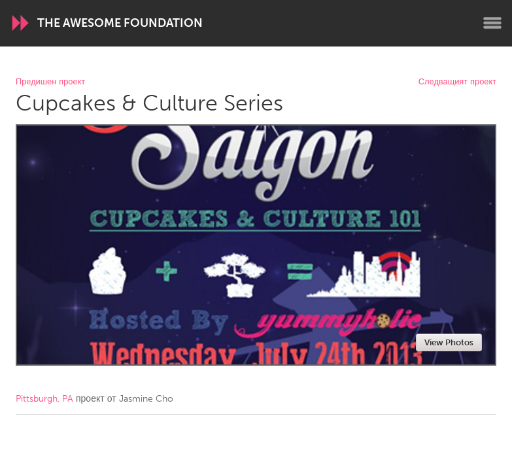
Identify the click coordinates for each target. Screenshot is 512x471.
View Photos (448, 342)
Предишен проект (50, 82)
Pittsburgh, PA (44, 398)
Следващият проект (457, 82)
